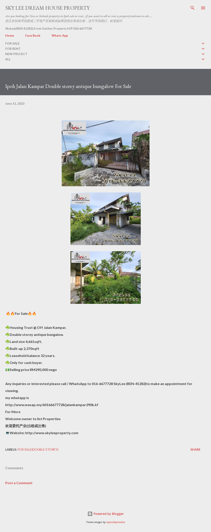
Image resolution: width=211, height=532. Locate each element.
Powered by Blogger (105, 514)
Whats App (60, 35)
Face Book (32, 35)
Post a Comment (18, 483)
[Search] (192, 8)
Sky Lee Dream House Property (47, 7)
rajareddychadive (115, 522)
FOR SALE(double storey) (38, 449)
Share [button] (195, 449)
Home (9, 35)
